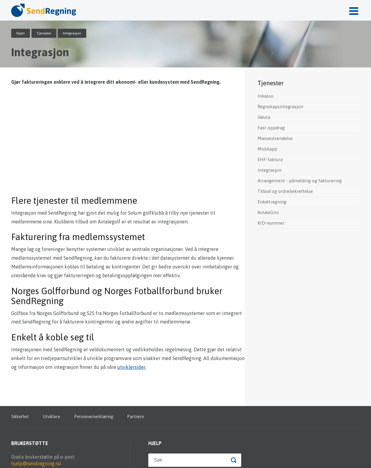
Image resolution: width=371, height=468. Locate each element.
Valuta (264, 117)
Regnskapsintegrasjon (280, 106)
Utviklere (51, 416)
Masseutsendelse (275, 138)
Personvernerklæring (93, 416)
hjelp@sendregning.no (36, 463)
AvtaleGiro (268, 212)
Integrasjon (269, 170)
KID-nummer (271, 223)
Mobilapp (267, 148)
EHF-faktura (270, 159)
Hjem (20, 33)
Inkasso (266, 96)
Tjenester (44, 33)
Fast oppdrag (271, 127)
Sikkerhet (20, 416)
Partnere (135, 416)
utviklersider (131, 367)
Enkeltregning (272, 201)
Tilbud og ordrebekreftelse (285, 191)
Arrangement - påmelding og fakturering (300, 180)
